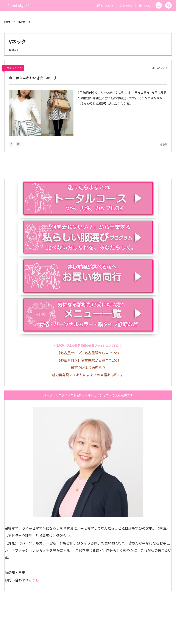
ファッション (14, 68)
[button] (159, 5)
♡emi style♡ (18, 5)
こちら (34, 579)
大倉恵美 (162, 144)
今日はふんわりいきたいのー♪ (33, 77)
